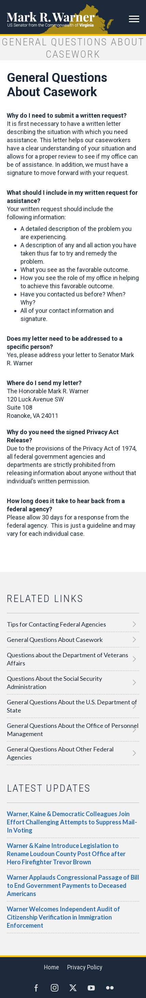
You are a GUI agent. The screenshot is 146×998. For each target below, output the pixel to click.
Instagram (54, 988)
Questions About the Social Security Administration (54, 682)
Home (51, 967)
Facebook (36, 988)
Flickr (109, 988)
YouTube (91, 988)
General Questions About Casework (55, 639)
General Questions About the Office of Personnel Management (72, 729)
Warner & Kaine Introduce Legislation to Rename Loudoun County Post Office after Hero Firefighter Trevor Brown (66, 854)
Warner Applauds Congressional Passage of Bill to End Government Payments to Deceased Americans (73, 885)
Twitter (73, 988)
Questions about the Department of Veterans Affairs (67, 659)
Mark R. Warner (73, 17)
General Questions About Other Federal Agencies (60, 753)
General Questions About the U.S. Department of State (72, 706)
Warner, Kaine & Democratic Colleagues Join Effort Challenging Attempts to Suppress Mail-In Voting (72, 822)
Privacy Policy (84, 967)
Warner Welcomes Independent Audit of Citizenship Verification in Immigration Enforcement (63, 917)
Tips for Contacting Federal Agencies (56, 624)
